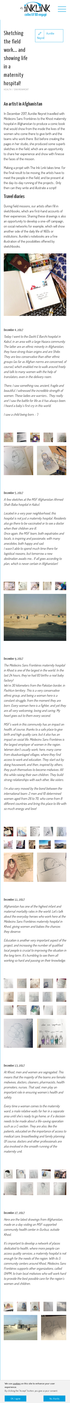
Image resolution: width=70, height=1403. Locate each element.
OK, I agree (15, 1398)
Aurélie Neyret (45, 36)
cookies (17, 1383)
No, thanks (54, 1398)
